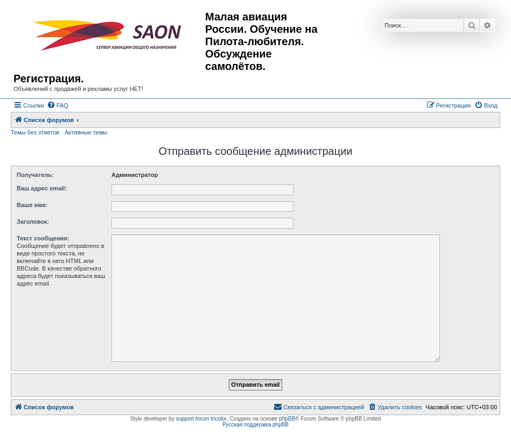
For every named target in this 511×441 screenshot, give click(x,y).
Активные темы (86, 132)
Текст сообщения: (43, 238)
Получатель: (35, 175)
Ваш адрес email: (42, 188)
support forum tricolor (201, 419)
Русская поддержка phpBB (255, 425)
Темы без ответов (35, 132)
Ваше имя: (32, 205)
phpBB (287, 419)
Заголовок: (33, 221)
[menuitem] (57, 105)
